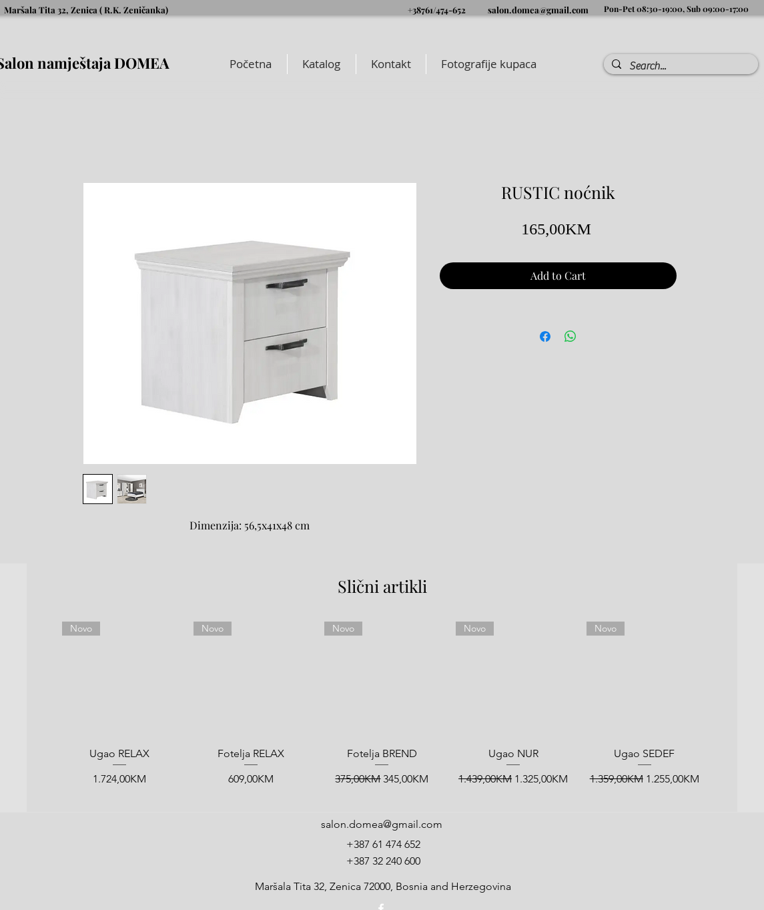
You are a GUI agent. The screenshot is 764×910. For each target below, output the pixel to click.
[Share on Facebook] (545, 336)
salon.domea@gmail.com (538, 9)
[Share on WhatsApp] (570, 336)
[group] (382, 711)
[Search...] (679, 66)
